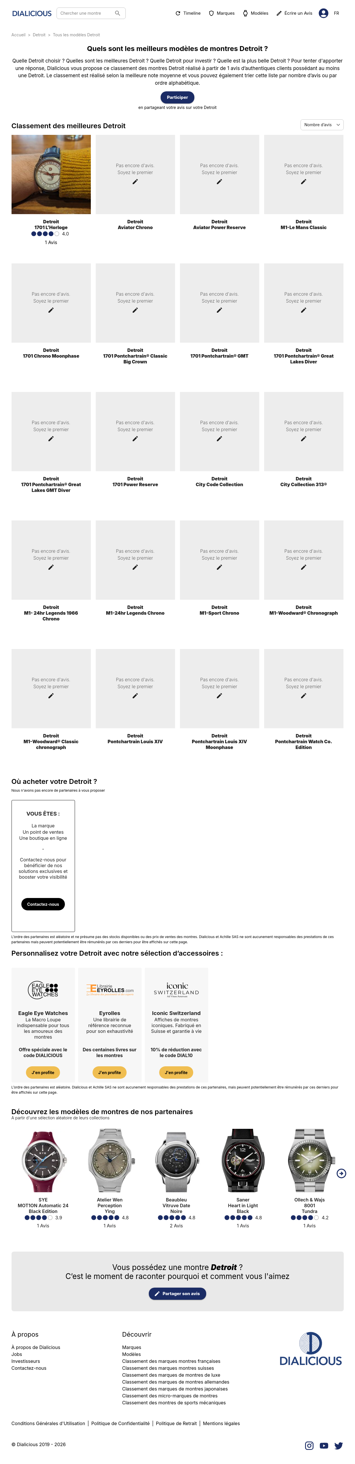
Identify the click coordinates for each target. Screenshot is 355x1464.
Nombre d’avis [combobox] (318, 124)
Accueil (19, 34)
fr (336, 13)
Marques (222, 13)
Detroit (39, 34)
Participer (177, 97)
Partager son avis (177, 1294)
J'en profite (43, 1072)
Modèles (256, 13)
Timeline (188, 13)
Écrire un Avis (295, 13)
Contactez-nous (43, 904)
